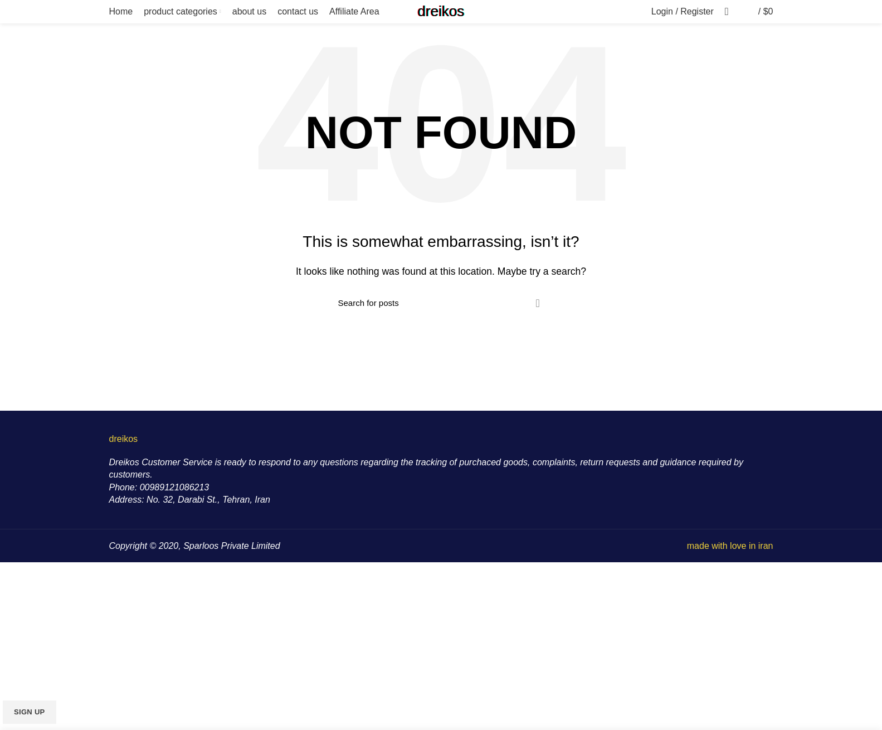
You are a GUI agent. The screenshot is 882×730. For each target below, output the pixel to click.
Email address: (32, 656)
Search (538, 303)
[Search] (441, 303)
